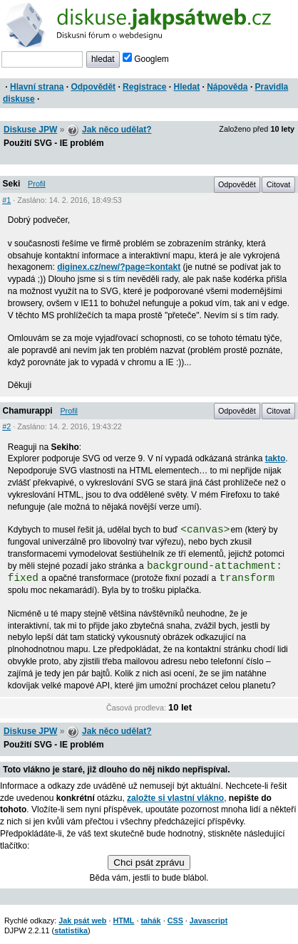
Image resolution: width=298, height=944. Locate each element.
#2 (6, 426)
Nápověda (227, 87)
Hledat (186, 87)
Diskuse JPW (30, 130)
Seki (12, 184)
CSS (175, 920)
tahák (150, 920)
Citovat (279, 184)
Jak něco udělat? (116, 130)
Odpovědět (93, 87)
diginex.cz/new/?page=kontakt (118, 267)
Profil (37, 183)
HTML (123, 920)
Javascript (208, 920)
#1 (6, 200)
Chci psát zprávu (148, 862)
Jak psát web (82, 920)
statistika (71, 930)
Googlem (146, 59)
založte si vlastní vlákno (175, 798)
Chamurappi (28, 411)
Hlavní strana (36, 87)
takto (275, 458)
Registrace (144, 87)
